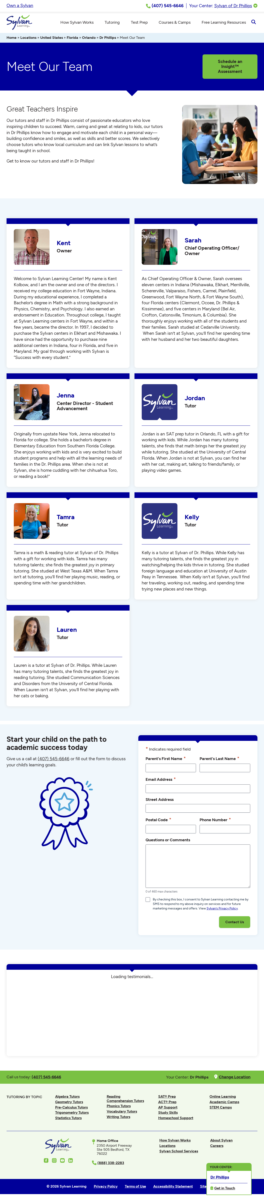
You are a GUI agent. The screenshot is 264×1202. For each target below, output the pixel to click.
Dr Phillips (107, 39)
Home (11, 39)
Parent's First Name (166, 759)
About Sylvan (221, 1141)
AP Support (167, 1109)
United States (51, 39)
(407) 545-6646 (53, 760)
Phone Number (215, 821)
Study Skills (168, 1114)
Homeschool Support (175, 1119)
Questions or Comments (168, 841)
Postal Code (158, 821)
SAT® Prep (167, 1098)
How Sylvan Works (175, 1141)
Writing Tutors (118, 1118)
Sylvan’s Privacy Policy (222, 910)
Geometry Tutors (69, 1103)
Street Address (160, 800)
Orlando (89, 39)
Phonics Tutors (119, 1107)
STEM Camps (221, 1109)
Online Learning (223, 1098)
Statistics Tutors (68, 1119)
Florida (72, 39)
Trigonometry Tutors (72, 1114)
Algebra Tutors (67, 1098)
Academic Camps (224, 1103)
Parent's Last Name (219, 759)
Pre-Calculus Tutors (71, 1109)
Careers (216, 1147)
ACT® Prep (167, 1103)
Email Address (161, 780)
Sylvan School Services (178, 1152)
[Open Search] (253, 23)
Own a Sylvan (20, 5)
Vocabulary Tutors (122, 1113)
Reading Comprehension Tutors (125, 1100)
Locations (28, 39)
